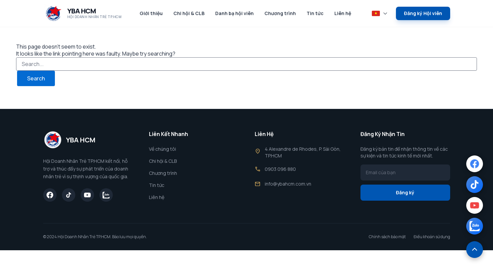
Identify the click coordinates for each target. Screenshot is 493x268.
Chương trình (280, 13)
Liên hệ (342, 13)
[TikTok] (68, 195)
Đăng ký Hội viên (423, 13)
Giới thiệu (151, 13)
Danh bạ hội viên (234, 13)
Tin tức (315, 13)
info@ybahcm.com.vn (288, 184)
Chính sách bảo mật (387, 237)
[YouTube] (87, 195)
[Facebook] (50, 195)
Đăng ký (405, 192)
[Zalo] (106, 195)
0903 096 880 (280, 169)
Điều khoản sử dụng (432, 237)
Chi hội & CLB (188, 13)
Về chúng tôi (162, 149)
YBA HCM (81, 10)
